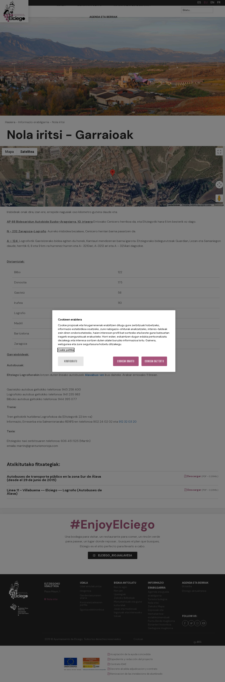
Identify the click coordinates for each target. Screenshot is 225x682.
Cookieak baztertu (154, 361)
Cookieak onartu (125, 361)
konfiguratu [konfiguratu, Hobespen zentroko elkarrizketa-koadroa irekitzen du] (70, 361)
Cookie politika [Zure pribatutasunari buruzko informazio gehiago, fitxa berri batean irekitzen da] (66, 349)
